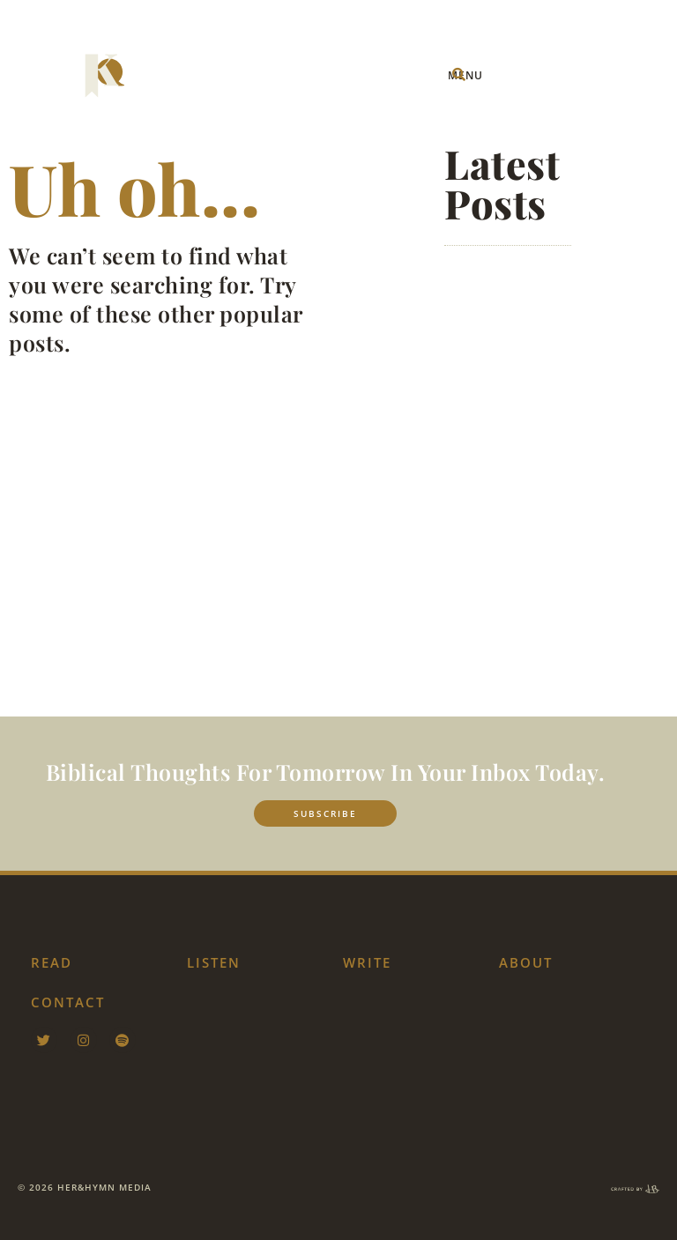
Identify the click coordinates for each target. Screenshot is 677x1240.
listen (214, 962)
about (526, 962)
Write (367, 962)
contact (68, 1002)
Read (51, 962)
